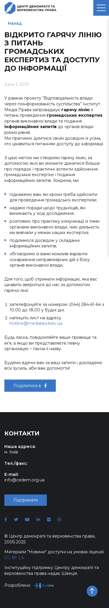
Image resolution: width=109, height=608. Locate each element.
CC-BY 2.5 (14, 557)
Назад (15, 23)
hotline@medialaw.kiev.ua (36, 323)
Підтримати (25, 500)
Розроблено (29, 585)
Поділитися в (30, 385)
